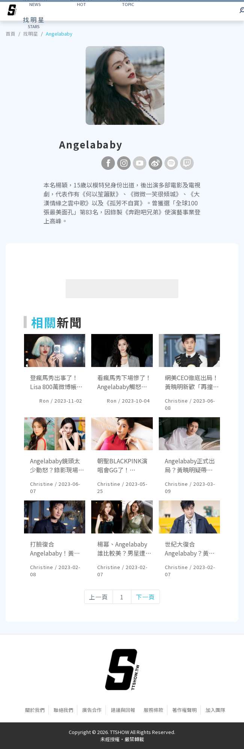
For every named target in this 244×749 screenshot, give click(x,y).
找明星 (30, 33)
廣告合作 (92, 709)
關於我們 (35, 709)
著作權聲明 (184, 709)
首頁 (10, 33)
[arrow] (12, 11)
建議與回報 (123, 709)
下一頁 (145, 596)
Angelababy (59, 33)
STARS (33, 22)
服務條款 (153, 709)
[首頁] (122, 669)
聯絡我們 (63, 709)
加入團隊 (215, 709)
